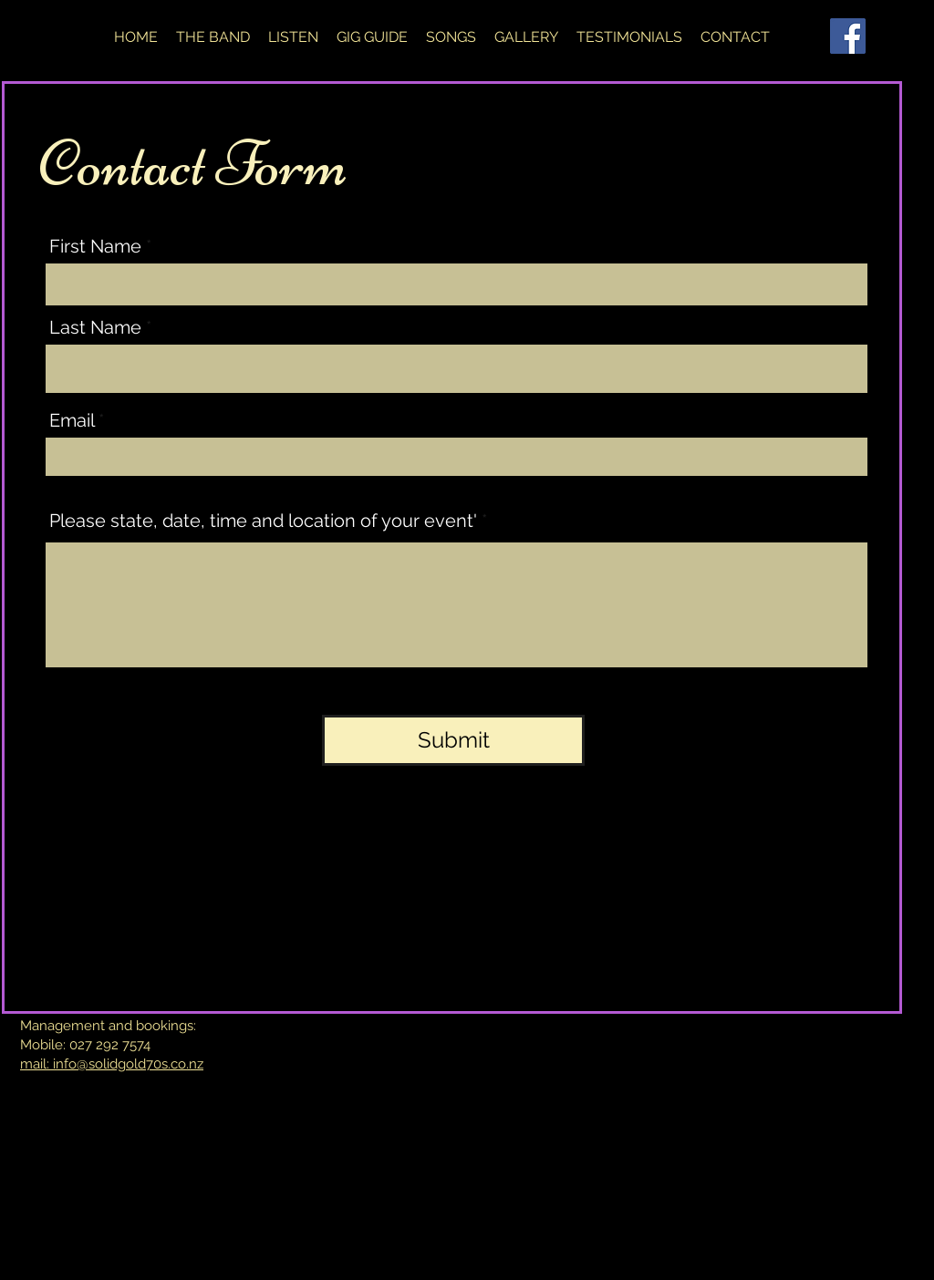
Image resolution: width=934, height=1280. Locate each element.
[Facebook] (848, 36)
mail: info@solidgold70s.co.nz (111, 1064)
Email (71, 420)
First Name (95, 246)
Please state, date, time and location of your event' (263, 520)
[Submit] (453, 740)
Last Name (95, 327)
